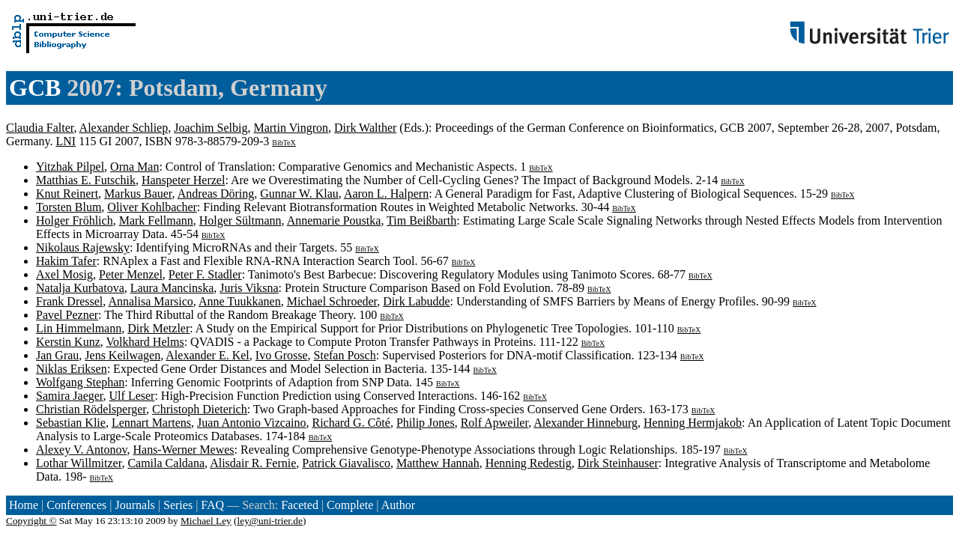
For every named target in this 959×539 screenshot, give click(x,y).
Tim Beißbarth (421, 220)
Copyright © (31, 520)
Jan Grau (57, 355)
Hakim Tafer (66, 261)
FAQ (212, 505)
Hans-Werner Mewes (183, 449)
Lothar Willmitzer (78, 463)
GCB (35, 87)
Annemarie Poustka (334, 220)
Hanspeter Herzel (184, 180)
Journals (134, 505)
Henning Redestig (528, 463)
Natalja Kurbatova (80, 287)
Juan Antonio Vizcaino (251, 422)
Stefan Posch (345, 355)
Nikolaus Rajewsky (83, 247)
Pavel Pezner (67, 314)
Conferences (76, 505)
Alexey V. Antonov (81, 449)
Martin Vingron (290, 127)
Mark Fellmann (156, 220)
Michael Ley (206, 520)
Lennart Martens (151, 422)
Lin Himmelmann (78, 328)
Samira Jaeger (69, 395)
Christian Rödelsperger (91, 409)
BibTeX (284, 142)
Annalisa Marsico (150, 301)
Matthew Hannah (438, 463)
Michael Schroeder (332, 301)
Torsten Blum (68, 207)
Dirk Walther (365, 127)
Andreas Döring (216, 193)
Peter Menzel (131, 274)
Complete (350, 505)
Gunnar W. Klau (299, 193)
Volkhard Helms (145, 341)
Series (178, 505)
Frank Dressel (69, 301)
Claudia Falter (39, 127)
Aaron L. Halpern (386, 193)
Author (398, 505)
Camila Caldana (166, 463)
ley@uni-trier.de (270, 520)
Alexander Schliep (124, 127)
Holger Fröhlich (74, 220)
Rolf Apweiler (494, 422)
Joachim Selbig (210, 127)
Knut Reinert (67, 193)
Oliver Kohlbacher (152, 207)
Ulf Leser (132, 395)
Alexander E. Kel (207, 355)
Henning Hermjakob (693, 422)
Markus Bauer (138, 193)
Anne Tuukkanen (240, 301)
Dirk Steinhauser (618, 463)
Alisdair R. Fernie (253, 463)
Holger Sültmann (240, 220)
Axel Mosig (64, 274)
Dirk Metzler (158, 328)
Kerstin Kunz (68, 341)
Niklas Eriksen (71, 368)
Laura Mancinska (172, 287)
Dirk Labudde (416, 301)
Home (23, 505)
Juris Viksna (249, 287)
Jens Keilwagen (122, 355)
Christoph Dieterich (199, 409)
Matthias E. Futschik (86, 180)
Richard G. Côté (351, 422)
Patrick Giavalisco (346, 463)
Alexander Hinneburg (585, 422)
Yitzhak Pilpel (70, 166)
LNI (66, 141)
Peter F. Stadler (205, 274)
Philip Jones (425, 422)
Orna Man (134, 166)
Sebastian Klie (71, 422)
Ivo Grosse (281, 355)
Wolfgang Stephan (80, 382)
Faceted (299, 505)
